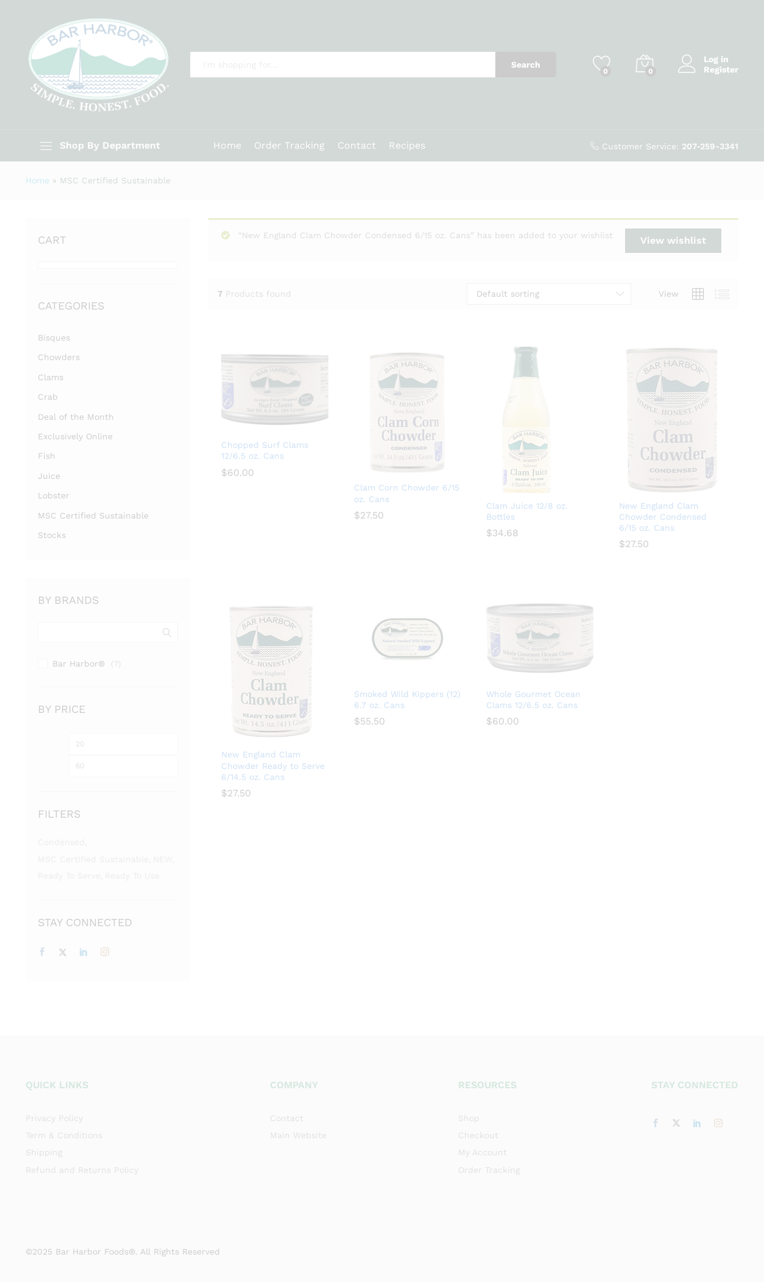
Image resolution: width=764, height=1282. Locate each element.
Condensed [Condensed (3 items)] (61, 842)
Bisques (54, 337)
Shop (468, 1118)
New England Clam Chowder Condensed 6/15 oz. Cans (663, 517)
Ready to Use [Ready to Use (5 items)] (132, 875)
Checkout (478, 1135)
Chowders (59, 357)
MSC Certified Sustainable (93, 515)
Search (525, 64)
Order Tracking (289, 146)
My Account (482, 1152)
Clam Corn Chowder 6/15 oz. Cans (406, 493)
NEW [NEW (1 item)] (162, 859)
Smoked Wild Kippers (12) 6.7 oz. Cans (407, 699)
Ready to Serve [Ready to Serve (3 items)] (69, 875)
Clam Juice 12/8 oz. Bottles (527, 511)
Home (227, 146)
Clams (50, 377)
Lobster (53, 495)
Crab (48, 397)
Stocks (52, 535)
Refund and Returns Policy (82, 1170)
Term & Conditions (64, 1135)
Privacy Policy (54, 1118)
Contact (357, 146)
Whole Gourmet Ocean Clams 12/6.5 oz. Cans (533, 699)
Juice (49, 476)
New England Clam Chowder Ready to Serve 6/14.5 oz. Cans (273, 765)
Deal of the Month (76, 417)
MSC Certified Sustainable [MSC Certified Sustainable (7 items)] (93, 859)
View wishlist (673, 240)
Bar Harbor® (78, 663)
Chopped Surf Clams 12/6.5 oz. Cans (264, 450)
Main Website (298, 1135)
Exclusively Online (75, 436)
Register (721, 69)
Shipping (44, 1152)
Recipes (407, 146)
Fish (46, 456)
